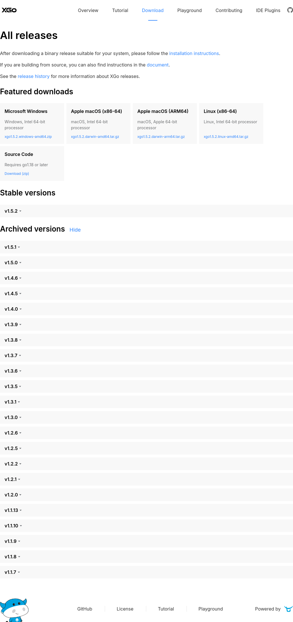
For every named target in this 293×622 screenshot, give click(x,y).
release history (34, 76)
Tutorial (120, 10)
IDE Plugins (268, 10)
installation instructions (194, 53)
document (158, 65)
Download (153, 10)
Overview (88, 10)
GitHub (85, 609)
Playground (189, 10)
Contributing (228, 10)
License (126, 609)
